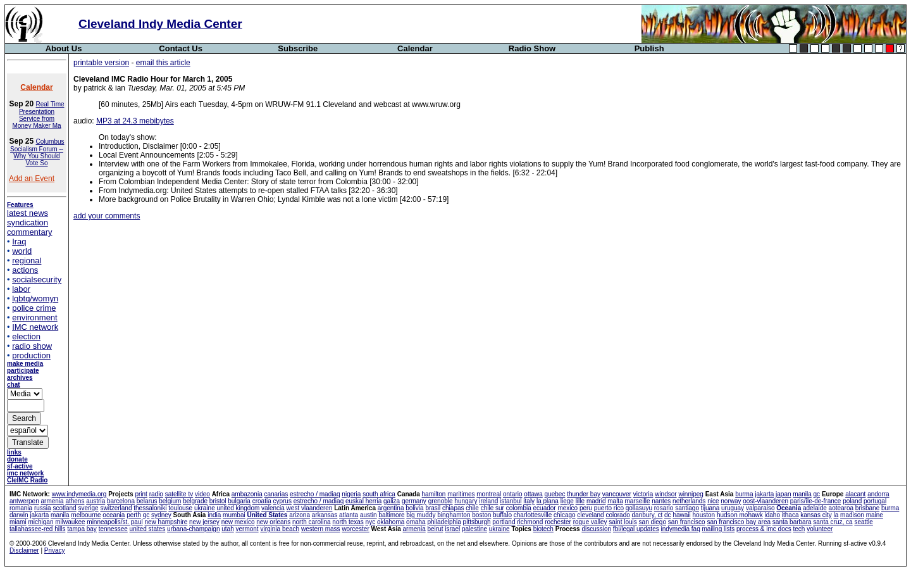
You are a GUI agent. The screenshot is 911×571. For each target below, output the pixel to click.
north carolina (311, 521)
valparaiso (760, 508)
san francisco (686, 521)
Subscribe (298, 48)
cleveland (590, 514)
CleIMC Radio (27, 480)
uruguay (732, 508)
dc (667, 514)
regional (26, 260)
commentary (30, 232)
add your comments (106, 215)
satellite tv (179, 494)
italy (529, 501)
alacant (855, 494)
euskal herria (363, 501)
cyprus (282, 501)
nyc (371, 521)
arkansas (325, 514)
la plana (547, 501)
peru (585, 508)
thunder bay (583, 494)
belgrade (195, 501)
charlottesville (533, 514)
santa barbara (792, 521)
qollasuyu (639, 508)
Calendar (415, 48)
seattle (863, 521)
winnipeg (690, 494)
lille (580, 501)
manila (802, 494)
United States (267, 514)
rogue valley (590, 521)
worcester (355, 528)
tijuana (710, 508)
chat (13, 384)
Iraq (19, 241)
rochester (558, 521)
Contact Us (180, 48)
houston (704, 514)
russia (42, 508)
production (31, 355)
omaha (416, 521)
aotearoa (841, 508)
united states (148, 528)
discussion (596, 528)
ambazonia (247, 494)
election (26, 336)
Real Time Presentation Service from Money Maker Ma (38, 115)
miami (18, 521)
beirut (435, 528)
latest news (27, 213)
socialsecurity (36, 279)
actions (25, 270)
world (22, 251)
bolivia (414, 508)
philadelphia (444, 521)
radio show (32, 346)
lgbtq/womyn (35, 298)
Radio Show (532, 48)
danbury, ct (647, 514)
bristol (217, 501)
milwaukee (70, 521)
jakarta (764, 494)
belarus (147, 501)
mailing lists (718, 528)
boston (481, 514)
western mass (320, 528)
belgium (170, 501)
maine (874, 514)
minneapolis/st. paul (114, 521)
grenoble (440, 501)
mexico (567, 508)
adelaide (815, 508)
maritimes (460, 494)
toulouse (180, 508)
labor (21, 289)
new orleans (273, 521)
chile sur (492, 508)
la (835, 514)
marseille (637, 501)
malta (615, 501)
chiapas (453, 508)
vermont (247, 528)
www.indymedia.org (79, 494)
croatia (261, 501)
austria (95, 501)
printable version (101, 62)
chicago (564, 514)
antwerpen (24, 501)
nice (713, 501)
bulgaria (239, 501)
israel (452, 528)
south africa (379, 494)
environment (35, 317)
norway (731, 501)
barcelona (121, 501)
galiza (391, 501)
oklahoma (390, 521)
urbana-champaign (193, 528)
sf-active (20, 466)
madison (852, 514)
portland (503, 521)
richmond (530, 521)
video (202, 494)
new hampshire (165, 521)
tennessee (113, 528)
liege (567, 501)
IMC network (35, 327)
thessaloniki (149, 508)
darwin (18, 514)
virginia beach (279, 528)
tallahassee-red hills (37, 528)
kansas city (815, 514)
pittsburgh (477, 521)
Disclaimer (24, 550)
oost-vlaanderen (765, 501)
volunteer (820, 528)
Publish (649, 48)
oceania (113, 514)
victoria (643, 494)
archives (20, 377)
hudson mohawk (740, 514)
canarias (276, 494)
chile (472, 508)
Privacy (54, 550)
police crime (34, 308)
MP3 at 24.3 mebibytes (135, 120)
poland (852, 501)
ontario (513, 494)
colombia (518, 508)
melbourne (86, 514)
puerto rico (609, 508)
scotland (64, 508)
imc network (25, 473)
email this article (163, 62)
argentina (391, 508)
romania (20, 508)
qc (817, 494)
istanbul (510, 501)
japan (783, 494)
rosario (664, 508)
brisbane (867, 508)
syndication (27, 222)
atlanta (348, 514)
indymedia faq (680, 528)
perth (134, 514)
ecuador (544, 508)
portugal (875, 501)
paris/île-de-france (815, 501)
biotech (543, 528)
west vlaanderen (310, 508)
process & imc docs (763, 528)
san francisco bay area (739, 521)
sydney (161, 514)
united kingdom (238, 508)
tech (799, 528)
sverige (88, 508)
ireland (488, 501)
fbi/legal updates (636, 528)
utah (227, 528)
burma (744, 494)
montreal (488, 494)
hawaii (681, 514)
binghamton (453, 514)
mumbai (234, 514)
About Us (64, 48)
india (214, 514)
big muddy (420, 514)
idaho (772, 514)
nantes (661, 501)
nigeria (351, 494)
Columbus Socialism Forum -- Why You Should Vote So (37, 152)
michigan (40, 521)
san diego (652, 521)
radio (156, 494)
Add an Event (31, 178)
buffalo (502, 514)
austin (368, 514)
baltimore (391, 514)
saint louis (622, 521)
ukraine (204, 508)
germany (414, 501)
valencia (273, 508)
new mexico (238, 521)
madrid (596, 501)
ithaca (790, 514)
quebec (555, 494)
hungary (465, 501)
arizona (299, 514)
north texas (347, 521)
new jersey (204, 521)
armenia (51, 501)
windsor (665, 494)
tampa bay (82, 528)
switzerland (116, 508)
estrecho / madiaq (315, 494)
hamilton (434, 494)
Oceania (788, 508)
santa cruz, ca (832, 521)
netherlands (688, 501)
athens (74, 501)
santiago (687, 508)
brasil (432, 508)
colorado (617, 514)
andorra (878, 494)
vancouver (616, 494)
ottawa (533, 494)
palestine (474, 528)
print (141, 494)
